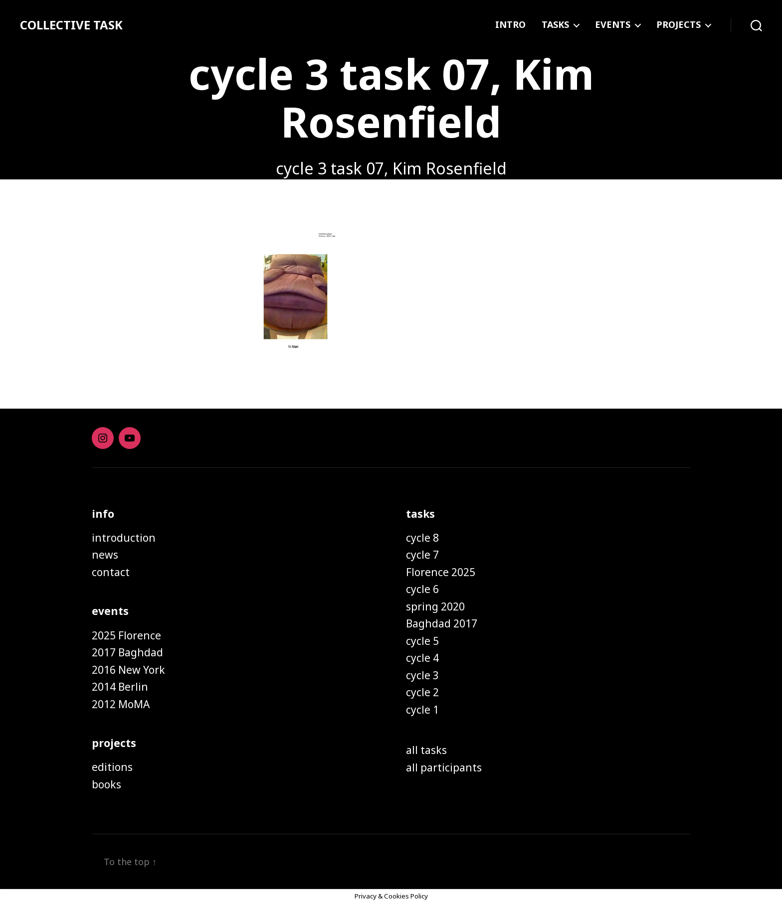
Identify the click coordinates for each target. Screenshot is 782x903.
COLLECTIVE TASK (71, 25)
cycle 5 (422, 641)
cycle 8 (422, 538)
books (106, 784)
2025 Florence (126, 635)
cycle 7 (422, 555)
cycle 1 (422, 710)
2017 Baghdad (127, 652)
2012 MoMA (121, 704)
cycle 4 (422, 658)
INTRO (510, 24)
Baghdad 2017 (441, 623)
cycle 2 (422, 692)
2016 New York (128, 670)
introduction (124, 538)
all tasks (426, 750)
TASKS (555, 24)
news (105, 555)
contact (111, 572)
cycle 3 (422, 675)
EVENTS (612, 24)
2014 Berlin (120, 687)
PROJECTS (678, 24)
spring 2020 (435, 606)
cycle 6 (422, 589)
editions (112, 767)
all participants (444, 767)
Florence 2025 (440, 572)
